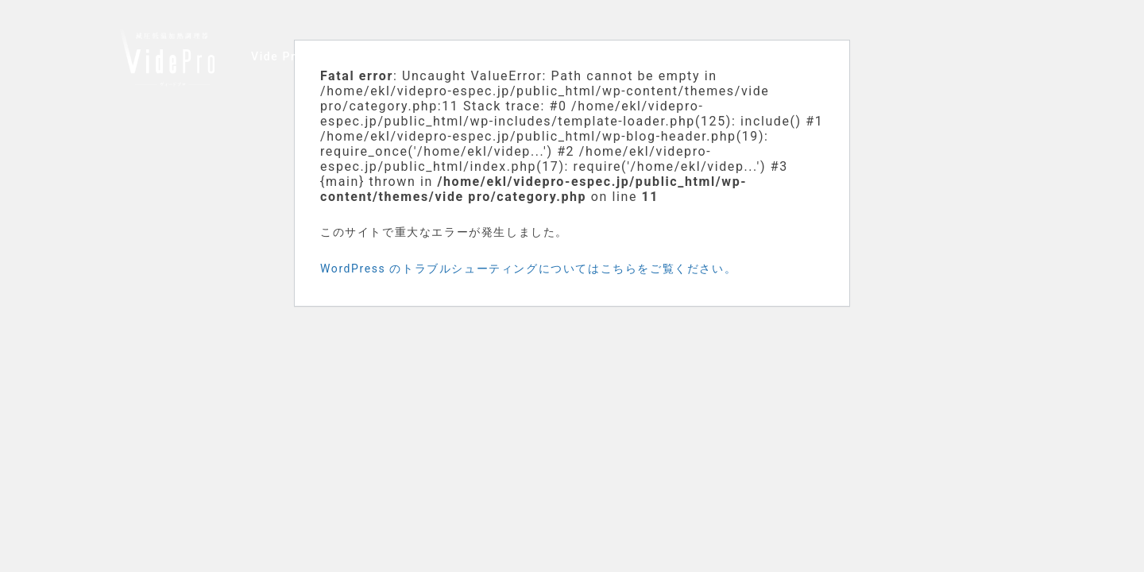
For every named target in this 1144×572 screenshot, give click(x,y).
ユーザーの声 (397, 56)
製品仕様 (533, 56)
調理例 (471, 56)
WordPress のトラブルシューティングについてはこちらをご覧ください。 (528, 268)
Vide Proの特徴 (296, 56)
